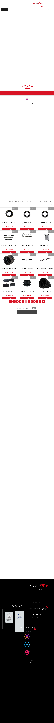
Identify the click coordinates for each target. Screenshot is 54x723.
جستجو (34, 308)
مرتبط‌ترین (51, 204)
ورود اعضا (31, 103)
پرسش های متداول (27, 631)
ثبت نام (26, 103)
